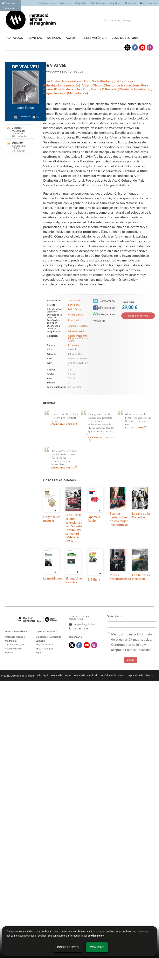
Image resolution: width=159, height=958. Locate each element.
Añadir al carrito (138, 315)
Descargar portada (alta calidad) (18, 146)
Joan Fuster (52, 81)
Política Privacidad (138, 650)
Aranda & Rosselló (104, 89)
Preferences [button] (68, 947)
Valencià (9, 7)
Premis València (94, 37)
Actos (70, 37)
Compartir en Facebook (104, 308)
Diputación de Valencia (140, 675)
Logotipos (115, 3)
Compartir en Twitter (104, 301)
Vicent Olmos (92, 85)
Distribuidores (98, 3)
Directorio (65, 3)
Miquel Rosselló (55, 93)
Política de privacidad (85, 675)
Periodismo (74, 345)
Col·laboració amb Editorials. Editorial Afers (78, 338)
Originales (80, 3)
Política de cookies (61, 675)
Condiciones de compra (112, 675)
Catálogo (15, 37)
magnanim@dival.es (84, 624)
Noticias (54, 37)
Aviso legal (42, 675)
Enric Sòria (92, 81)
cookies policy (96, 935)
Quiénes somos (47, 3)
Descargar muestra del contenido (18, 131)
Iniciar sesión (148, 3)
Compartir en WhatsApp (104, 315)
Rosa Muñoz (75, 320)
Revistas (35, 37)
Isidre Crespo (125, 81)
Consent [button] (97, 947)
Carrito (130, 3)
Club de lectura (125, 37)
